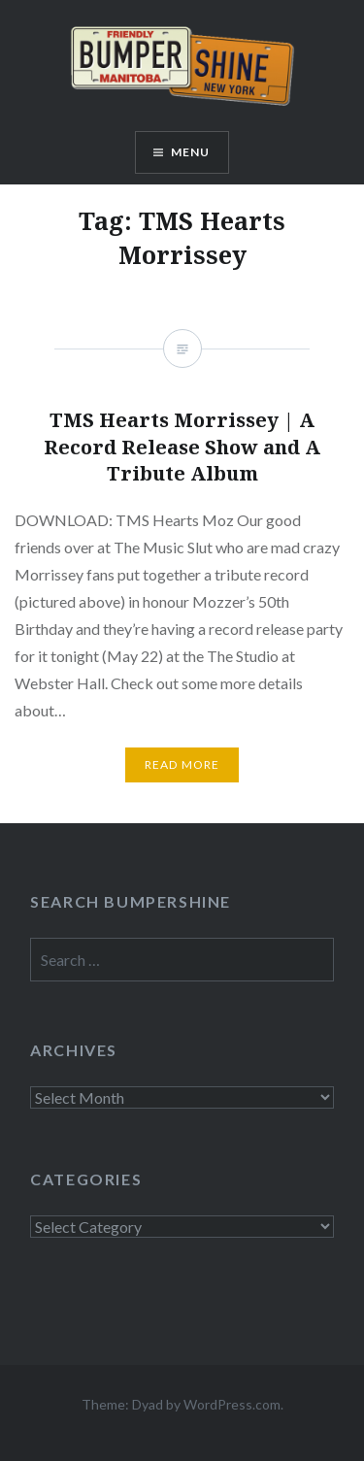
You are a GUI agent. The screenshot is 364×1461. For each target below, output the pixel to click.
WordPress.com (232, 1404)
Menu (191, 152)
